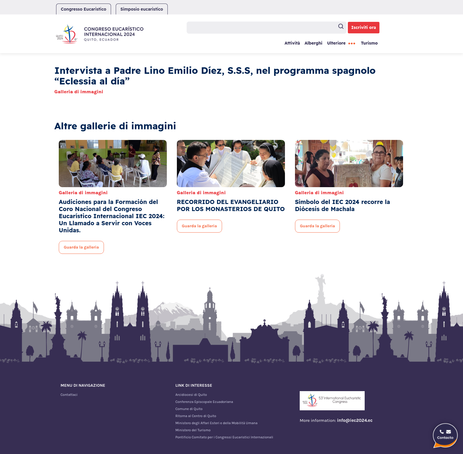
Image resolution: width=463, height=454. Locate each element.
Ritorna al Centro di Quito (195, 416)
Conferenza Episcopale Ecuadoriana (204, 402)
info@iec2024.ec (355, 420)
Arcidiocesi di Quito (191, 395)
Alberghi (313, 43)
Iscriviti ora (363, 27)
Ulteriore (336, 43)
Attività (292, 43)
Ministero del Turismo (193, 430)
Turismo (369, 43)
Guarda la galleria (81, 247)
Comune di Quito (189, 409)
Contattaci (69, 395)
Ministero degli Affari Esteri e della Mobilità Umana (216, 423)
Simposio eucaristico (141, 9)
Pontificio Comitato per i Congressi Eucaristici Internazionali (224, 437)
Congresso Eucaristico (83, 9)
